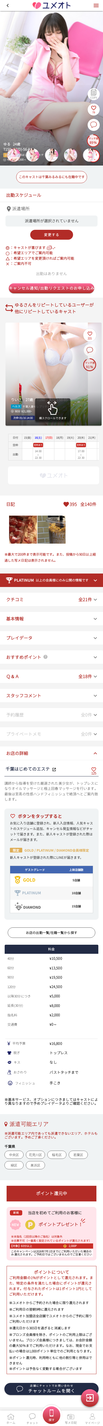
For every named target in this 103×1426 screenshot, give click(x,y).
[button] (7, 5)
